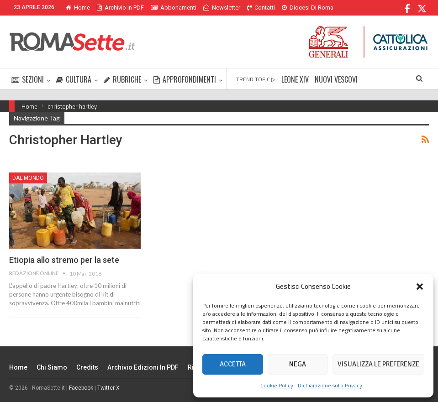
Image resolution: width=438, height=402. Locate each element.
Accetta (233, 364)
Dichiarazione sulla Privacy (330, 385)
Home (78, 7)
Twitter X (108, 388)
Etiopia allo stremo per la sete (64, 260)
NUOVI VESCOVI (336, 79)
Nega (297, 364)
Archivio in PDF (120, 7)
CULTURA (73, 79)
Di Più (291, 7)
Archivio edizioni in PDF (143, 367)
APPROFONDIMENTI (184, 79)
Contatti (261, 7)
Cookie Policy (276, 385)
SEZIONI (27, 79)
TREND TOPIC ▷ (255, 79)
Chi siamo (52, 367)
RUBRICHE (122, 79)
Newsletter (221, 7)
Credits (87, 367)
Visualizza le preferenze (378, 364)
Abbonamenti (173, 7)
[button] (419, 286)
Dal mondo (28, 178)
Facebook (81, 388)
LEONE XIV (295, 79)
